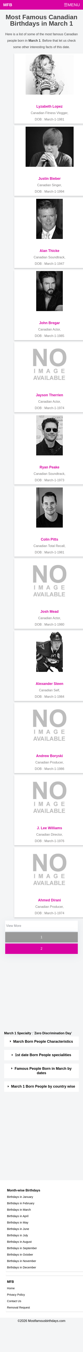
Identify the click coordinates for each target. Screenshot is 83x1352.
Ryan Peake (49, 467)
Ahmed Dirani (49, 900)
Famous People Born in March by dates (43, 1071)
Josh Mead (49, 612)
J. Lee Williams (49, 828)
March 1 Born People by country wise (43, 1086)
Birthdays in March (19, 1209)
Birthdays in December (21, 1267)
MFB (7, 4)
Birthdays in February (20, 1203)
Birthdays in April (17, 1216)
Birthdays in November (21, 1261)
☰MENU (72, 4)
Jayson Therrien (49, 395)
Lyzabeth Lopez (49, 106)
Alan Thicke (49, 251)
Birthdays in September (22, 1248)
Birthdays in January (20, 1196)
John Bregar (49, 323)
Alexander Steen (49, 684)
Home (11, 1288)
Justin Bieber (49, 179)
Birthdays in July (17, 1235)
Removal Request (18, 1307)
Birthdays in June (18, 1229)
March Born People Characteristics (43, 1042)
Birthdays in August (19, 1241)
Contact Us (14, 1301)
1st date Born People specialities (43, 1055)
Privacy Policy (16, 1294)
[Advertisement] (37, 992)
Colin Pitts (49, 539)
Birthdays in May (17, 1222)
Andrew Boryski (49, 756)
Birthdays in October (20, 1254)
